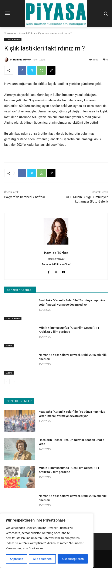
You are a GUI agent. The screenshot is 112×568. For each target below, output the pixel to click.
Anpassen (16, 559)
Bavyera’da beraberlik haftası (24, 197)
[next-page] (13, 381)
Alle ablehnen (42, 559)
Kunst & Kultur (26, 33)
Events (9, 345)
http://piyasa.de (56, 258)
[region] (47, 540)
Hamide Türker (22, 59)
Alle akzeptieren (73, 559)
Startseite (10, 33)
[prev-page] (7, 381)
